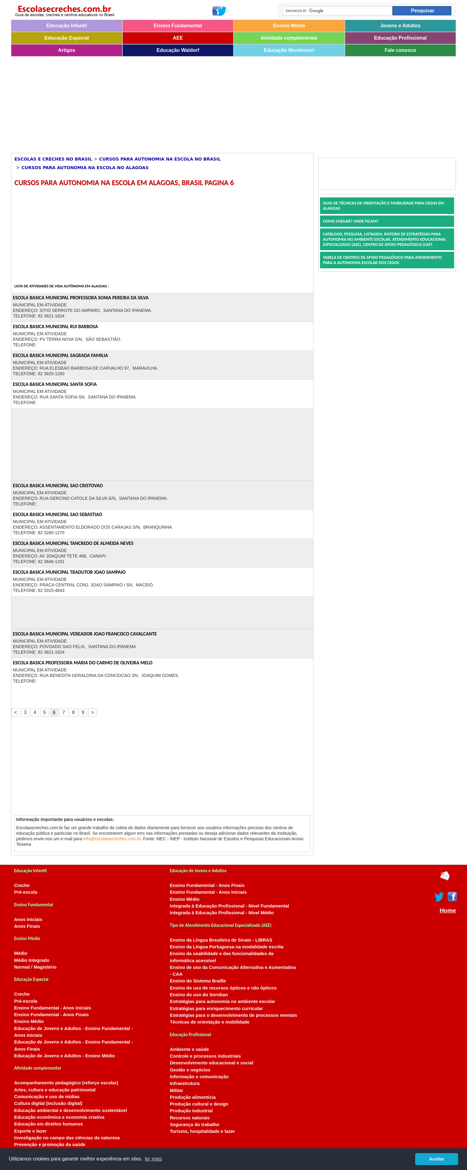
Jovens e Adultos (400, 25)
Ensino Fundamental (178, 25)
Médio (20, 953)
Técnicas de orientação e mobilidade (210, 1022)
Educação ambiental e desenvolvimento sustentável (70, 1110)
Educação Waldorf (177, 50)
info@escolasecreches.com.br (112, 838)
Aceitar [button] (436, 1158)
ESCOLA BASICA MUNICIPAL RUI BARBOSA (55, 326)
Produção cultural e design (199, 1104)
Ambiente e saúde (189, 1049)
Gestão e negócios (190, 1069)
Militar (176, 1090)
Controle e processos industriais (205, 1056)
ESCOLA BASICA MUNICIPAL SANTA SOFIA (55, 384)
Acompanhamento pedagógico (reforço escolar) (66, 1082)
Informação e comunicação (199, 1076)
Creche (21, 885)
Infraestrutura (185, 1083)
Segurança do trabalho (194, 1124)
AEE (178, 38)
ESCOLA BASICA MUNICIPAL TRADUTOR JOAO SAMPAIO (69, 572)
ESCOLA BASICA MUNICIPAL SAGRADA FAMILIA (60, 355)
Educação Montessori (289, 50)
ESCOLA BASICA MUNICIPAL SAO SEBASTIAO (57, 514)
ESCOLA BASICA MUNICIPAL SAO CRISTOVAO (58, 485)
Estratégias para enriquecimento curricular (216, 1008)
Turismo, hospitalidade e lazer (202, 1131)
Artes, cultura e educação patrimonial (54, 1089)
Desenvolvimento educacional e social (211, 1062)
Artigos (66, 50)
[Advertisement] (195, 103)
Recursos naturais (190, 1117)
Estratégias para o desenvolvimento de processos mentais (233, 1015)
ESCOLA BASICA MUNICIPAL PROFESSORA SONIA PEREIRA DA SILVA (81, 298)
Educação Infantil (66, 25)
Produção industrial (191, 1110)
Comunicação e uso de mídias (46, 1096)
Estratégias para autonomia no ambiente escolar (222, 1001)
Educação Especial (66, 38)
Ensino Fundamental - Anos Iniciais (52, 1007)
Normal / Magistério (35, 967)
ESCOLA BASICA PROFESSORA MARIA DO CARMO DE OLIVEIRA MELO (82, 663)
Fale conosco (400, 50)
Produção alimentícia (193, 1097)
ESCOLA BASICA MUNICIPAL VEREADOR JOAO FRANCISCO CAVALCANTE (85, 634)
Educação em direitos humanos (48, 1123)
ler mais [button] (153, 1158)
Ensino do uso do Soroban (199, 994)
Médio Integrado (31, 960)
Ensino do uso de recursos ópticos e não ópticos (223, 987)
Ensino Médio (289, 25)
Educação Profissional (400, 38)
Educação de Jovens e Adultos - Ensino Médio (64, 1055)
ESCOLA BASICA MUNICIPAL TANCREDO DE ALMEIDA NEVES (73, 543)
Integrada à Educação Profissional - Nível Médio (222, 912)
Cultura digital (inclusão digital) (48, 1103)
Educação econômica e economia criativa (59, 1117)
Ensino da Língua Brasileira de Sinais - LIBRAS (221, 940)
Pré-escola (25, 892)
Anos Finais (27, 926)
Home (448, 910)
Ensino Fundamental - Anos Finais (51, 1014)
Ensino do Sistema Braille (198, 980)
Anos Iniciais (28, 919)
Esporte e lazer (30, 1131)
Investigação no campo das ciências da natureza (67, 1137)
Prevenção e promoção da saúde (49, 1144)
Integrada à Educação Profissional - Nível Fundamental (229, 906)
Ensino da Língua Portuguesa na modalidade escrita (227, 946)
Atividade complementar (289, 38)
